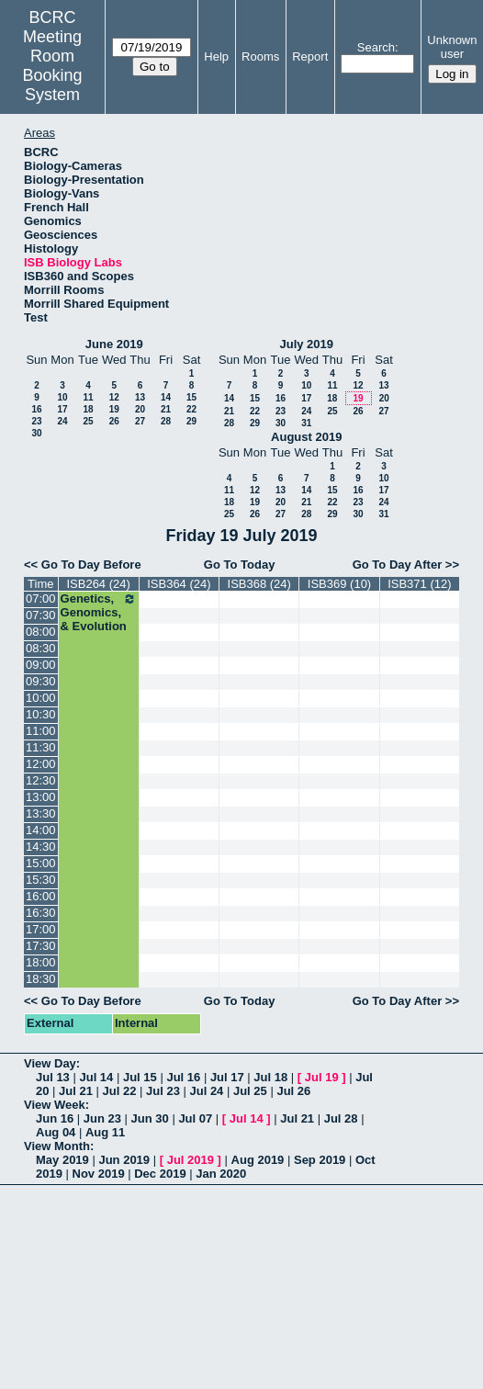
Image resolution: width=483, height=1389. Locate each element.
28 (166, 421)
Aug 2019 (258, 1160)
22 (191, 409)
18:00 (41, 962)
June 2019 (114, 344)
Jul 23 (163, 1091)
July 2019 (306, 344)
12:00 (41, 764)
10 (62, 397)
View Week (54, 1105)
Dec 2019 (159, 1173)
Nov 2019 (99, 1173)
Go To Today (239, 564)
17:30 (41, 946)
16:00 (41, 896)
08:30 (41, 648)
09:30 (41, 681)
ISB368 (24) (259, 584)
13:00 (41, 797)
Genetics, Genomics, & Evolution (99, 612)
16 (36, 409)
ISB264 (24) (97, 584)
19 (114, 409)
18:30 (41, 979)
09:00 (41, 665)
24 (62, 421)
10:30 (41, 714)
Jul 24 (206, 1091)
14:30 (41, 846)
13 (140, 397)
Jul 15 (140, 1077)
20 (140, 409)
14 (166, 397)
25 (88, 421)
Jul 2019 (190, 1160)
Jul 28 (341, 1118)
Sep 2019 (319, 1160)
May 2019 (62, 1160)
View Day (50, 1063)
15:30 (41, 879)
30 (36, 433)
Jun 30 (150, 1118)
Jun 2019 (124, 1160)
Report (310, 56)
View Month (57, 1146)
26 (114, 421)
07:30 (41, 615)
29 (191, 421)
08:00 (41, 631)
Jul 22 (120, 1091)
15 (191, 397)
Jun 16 (54, 1118)
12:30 (41, 780)
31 (306, 423)
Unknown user (452, 47)
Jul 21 (76, 1091)
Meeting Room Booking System (53, 66)
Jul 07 (195, 1118)
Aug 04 (55, 1132)
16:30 (41, 913)
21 (166, 409)
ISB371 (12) (419, 584)
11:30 (41, 747)
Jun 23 (102, 1118)
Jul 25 (250, 1091)
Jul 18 (270, 1077)
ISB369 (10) (339, 584)
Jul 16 (183, 1077)
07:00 (41, 598)
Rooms (260, 56)
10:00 (41, 698)
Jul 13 (53, 1077)
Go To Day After (398, 564)
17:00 (41, 929)
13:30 (41, 813)
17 (62, 409)
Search (376, 47)
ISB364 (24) (178, 584)
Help (216, 56)
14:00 (41, 830)
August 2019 (306, 437)
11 (88, 397)
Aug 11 (105, 1132)
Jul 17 (227, 1077)
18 (88, 409)
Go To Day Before (91, 564)
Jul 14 (96, 1077)
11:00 (41, 731)
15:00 (41, 863)
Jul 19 (322, 1077)
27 (140, 421)
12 (114, 397)
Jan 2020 (221, 1173)
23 (36, 421)
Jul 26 (293, 1091)
